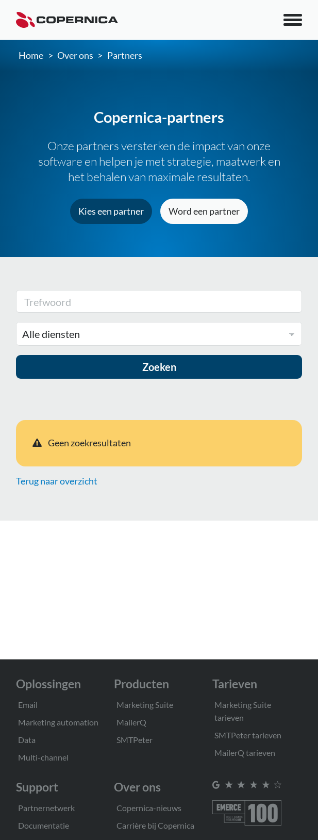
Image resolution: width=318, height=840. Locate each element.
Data (27, 740)
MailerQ (131, 722)
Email (28, 704)
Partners (124, 55)
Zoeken (159, 367)
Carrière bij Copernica (155, 825)
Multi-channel (43, 757)
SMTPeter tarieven (247, 735)
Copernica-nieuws (148, 808)
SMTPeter (134, 740)
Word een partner (204, 211)
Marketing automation (58, 722)
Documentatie (43, 825)
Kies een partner (111, 211)
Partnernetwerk (46, 808)
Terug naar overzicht (56, 481)
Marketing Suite (144, 704)
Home (31, 55)
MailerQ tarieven (244, 752)
